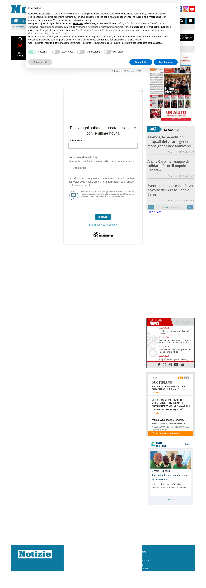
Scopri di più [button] (40, 62)
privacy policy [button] (146, 13)
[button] (176, 7)
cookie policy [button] (84, 20)
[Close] (141, 89)
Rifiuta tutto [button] (141, 62)
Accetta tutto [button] (166, 62)
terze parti (78, 23)
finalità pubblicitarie (61, 30)
